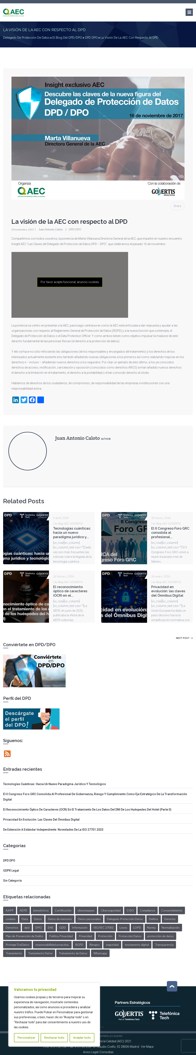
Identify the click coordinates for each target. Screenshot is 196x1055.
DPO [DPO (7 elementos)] (38, 927)
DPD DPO (75, 229)
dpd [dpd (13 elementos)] (26, 927)
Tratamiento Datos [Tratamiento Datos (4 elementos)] (40, 953)
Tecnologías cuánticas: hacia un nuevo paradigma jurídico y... (72, 532)
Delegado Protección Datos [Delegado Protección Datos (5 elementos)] (125, 919)
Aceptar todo (82, 1037)
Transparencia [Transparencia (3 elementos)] (164, 944)
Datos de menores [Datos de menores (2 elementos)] (60, 919)
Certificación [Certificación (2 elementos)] (63, 910)
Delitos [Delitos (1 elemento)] (153, 919)
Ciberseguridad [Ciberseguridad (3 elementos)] (111, 910)
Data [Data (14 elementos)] (25, 919)
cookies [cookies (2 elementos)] (11, 919)
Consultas (107, 1052)
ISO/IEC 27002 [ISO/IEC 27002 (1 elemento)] (104, 927)
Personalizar (26, 1037)
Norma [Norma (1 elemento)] (151, 927)
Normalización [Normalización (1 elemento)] (171, 927)
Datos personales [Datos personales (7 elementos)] (89, 919)
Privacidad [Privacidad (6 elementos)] (85, 936)
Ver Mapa (147, 1046)
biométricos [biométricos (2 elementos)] (41, 910)
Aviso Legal (90, 1052)
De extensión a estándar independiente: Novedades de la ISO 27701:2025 (53, 829)
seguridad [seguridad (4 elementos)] (112, 944)
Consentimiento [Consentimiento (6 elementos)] (171, 910)
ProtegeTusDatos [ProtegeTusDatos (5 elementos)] (17, 944)
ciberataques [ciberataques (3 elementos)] (86, 910)
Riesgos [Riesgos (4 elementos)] (94, 944)
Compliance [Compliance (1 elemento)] (147, 910)
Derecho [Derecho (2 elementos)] (170, 919)
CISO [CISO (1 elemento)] (130, 910)
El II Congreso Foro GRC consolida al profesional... (170, 532)
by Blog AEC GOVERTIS (68, 523)
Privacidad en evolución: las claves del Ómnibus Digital (168, 591)
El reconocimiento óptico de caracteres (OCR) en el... (70, 591)
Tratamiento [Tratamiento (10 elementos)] (14, 953)
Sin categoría (12, 880)
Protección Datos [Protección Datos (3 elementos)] (130, 936)
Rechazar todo (54, 1037)
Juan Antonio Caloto (49, 229)
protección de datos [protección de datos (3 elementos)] (160, 936)
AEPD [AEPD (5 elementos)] (23, 910)
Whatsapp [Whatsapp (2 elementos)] (100, 953)
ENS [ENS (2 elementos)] (50, 927)
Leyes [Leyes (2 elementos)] (123, 927)
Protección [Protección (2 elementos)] (105, 936)
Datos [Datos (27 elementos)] (38, 919)
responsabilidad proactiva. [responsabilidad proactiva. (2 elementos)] (52, 944)
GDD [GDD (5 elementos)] (62, 927)
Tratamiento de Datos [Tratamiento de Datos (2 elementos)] (73, 953)
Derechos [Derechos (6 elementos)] (12, 927)
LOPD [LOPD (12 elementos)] (137, 927)
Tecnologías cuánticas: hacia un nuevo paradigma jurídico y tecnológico (54, 784)
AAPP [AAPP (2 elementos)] (10, 910)
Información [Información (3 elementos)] (79, 927)
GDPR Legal (11, 870)
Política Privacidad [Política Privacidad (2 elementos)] (61, 936)
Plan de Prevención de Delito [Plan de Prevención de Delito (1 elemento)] (24, 936)
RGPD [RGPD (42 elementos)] (79, 944)
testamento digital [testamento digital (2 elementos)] (137, 944)
